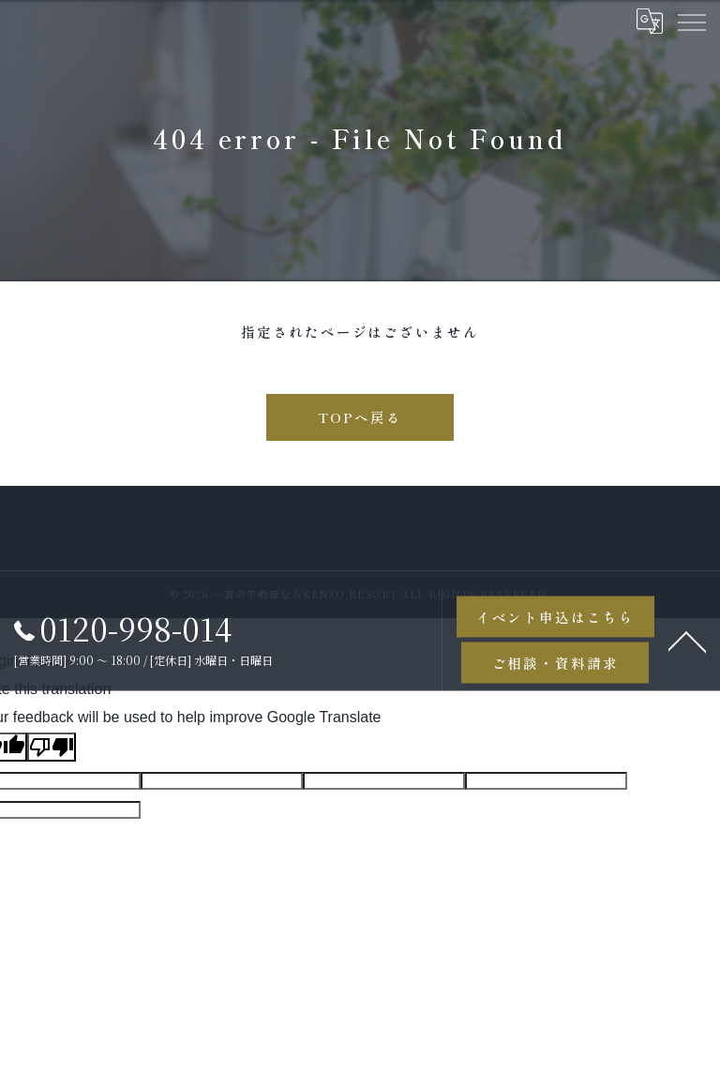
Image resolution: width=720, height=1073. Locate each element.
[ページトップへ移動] (687, 639)
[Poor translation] (51, 747)
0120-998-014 (123, 627)
